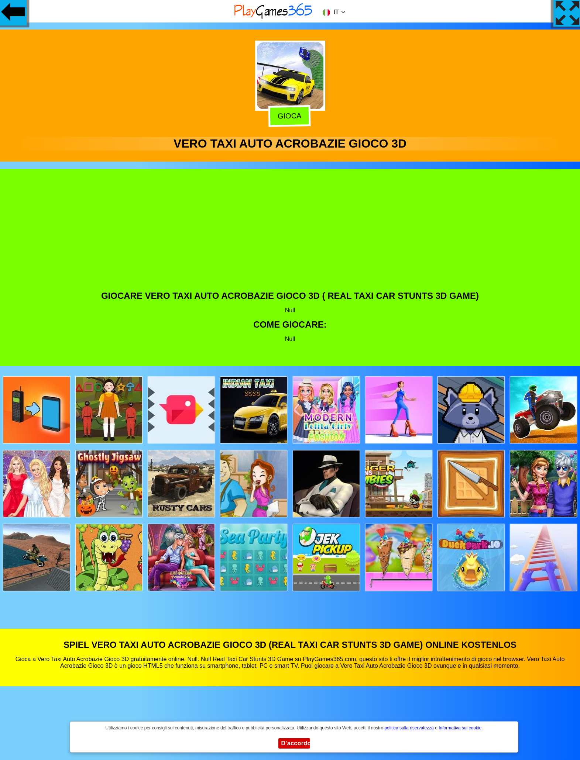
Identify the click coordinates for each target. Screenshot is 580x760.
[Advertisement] (290, 235)
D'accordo (295, 743)
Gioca (291, 116)
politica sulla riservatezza (408, 727)
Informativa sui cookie (460, 727)
